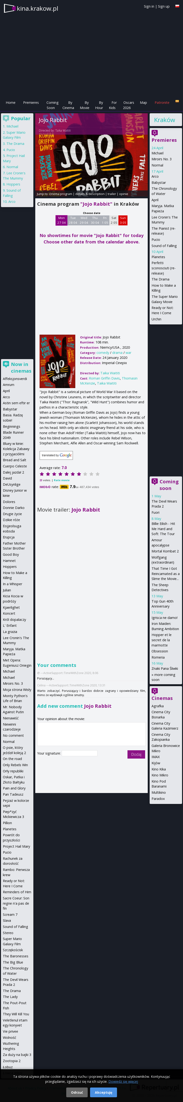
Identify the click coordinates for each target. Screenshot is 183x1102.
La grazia (10, 631)
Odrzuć (77, 1092)
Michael (157, 153)
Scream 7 (10, 914)
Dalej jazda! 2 (13, 472)
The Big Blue (13, 962)
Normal (157, 165)
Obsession (160, 651)
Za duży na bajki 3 (17, 1054)
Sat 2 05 (114, 220)
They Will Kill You (16, 1014)
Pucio (156, 239)
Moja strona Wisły (17, 689)
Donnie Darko (14, 507)
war (128, 352)
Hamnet (9, 560)
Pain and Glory (14, 788)
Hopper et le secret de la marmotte (162, 639)
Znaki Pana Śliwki (165, 668)
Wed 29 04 (84, 220)
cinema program (60, 194)
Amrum (8, 384)
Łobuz (8, 1067)
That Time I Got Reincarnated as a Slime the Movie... (166, 573)
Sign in (149, 6)
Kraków (164, 119)
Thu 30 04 (95, 220)
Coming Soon (52, 105)
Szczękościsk (13, 950)
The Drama (160, 279)
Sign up (164, 6)
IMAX (156, 757)
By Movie (84, 105)
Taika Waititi (63, 130)
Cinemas (162, 698)
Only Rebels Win (15, 765)
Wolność (9, 1037)
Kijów (156, 763)
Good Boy (11, 554)
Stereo (8, 933)
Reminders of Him (17, 892)
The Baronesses (15, 956)
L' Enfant (10, 625)
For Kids (113, 105)
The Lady (10, 996)
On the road (12, 758)
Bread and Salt (14, 460)
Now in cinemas (21, 367)
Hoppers (13, 184)
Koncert (9, 613)
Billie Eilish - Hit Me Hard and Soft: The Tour (163, 528)
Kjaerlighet (11, 607)
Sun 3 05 (123, 220)
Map (143, 102)
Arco (155, 176)
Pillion (7, 823)
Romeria (158, 657)
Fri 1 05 (105, 220)
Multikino (159, 792)
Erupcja (9, 537)
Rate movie (62, 480)
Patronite (162, 102)
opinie (123, 194)
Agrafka (158, 706)
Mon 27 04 (61, 220)
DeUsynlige (11, 484)
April (155, 200)
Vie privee (10, 1031)
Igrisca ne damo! (165, 617)
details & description (90, 194)
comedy (103, 352)
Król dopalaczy (14, 619)
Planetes (158, 257)
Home (10, 102)
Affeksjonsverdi (15, 378)
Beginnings (11, 426)
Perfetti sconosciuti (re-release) (164, 268)
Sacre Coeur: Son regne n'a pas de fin (16, 903)
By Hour (99, 105)
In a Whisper (12, 584)
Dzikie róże (11, 520)
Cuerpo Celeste (15, 466)
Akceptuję (103, 1092)
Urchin (156, 319)
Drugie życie (12, 514)
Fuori (155, 512)
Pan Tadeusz (13, 794)
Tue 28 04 (73, 220)
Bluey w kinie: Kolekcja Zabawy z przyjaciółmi (16, 448)
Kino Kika (159, 769)
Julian (7, 590)
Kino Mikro (160, 775)
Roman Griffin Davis (104, 378)
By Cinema (68, 105)
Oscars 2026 (128, 105)
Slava (7, 920)
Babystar (159, 182)
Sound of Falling (164, 245)
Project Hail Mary (16, 846)
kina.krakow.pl (37, 8)
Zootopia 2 (11, 1061)
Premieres (31, 102)
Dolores (9, 501)
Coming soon (169, 484)
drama (117, 352)
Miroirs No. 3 (162, 159)
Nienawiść (11, 718)
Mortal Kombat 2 (165, 551)
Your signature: (49, 753)
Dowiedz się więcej (123, 1081)
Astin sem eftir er (16, 403)
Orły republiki (13, 771)
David (7, 478)
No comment (13, 735)
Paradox (158, 798)
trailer (112, 194)
